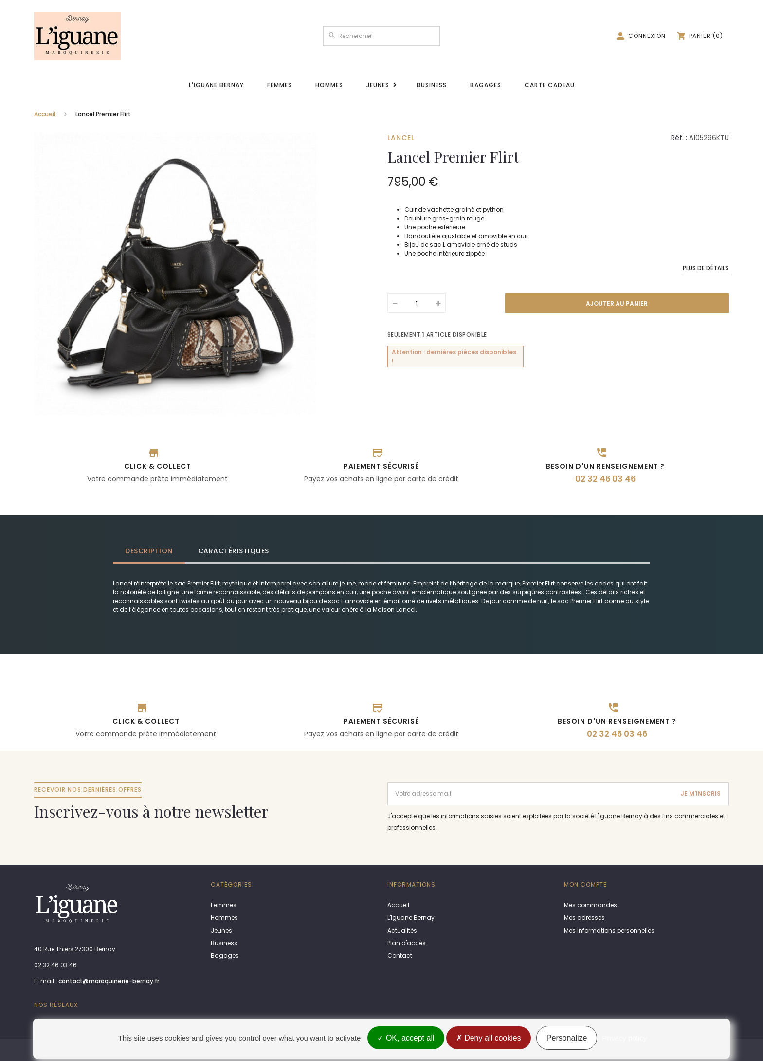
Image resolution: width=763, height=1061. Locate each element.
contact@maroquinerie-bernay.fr (108, 981)
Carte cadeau (550, 85)
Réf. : (679, 138)
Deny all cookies (488, 1038)
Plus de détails (705, 268)
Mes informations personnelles (609, 930)
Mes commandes (590, 905)
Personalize (566, 1038)
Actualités (402, 930)
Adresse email (409, 786)
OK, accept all (405, 1038)
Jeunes (377, 85)
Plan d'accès (406, 943)
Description (149, 551)
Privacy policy (624, 1038)
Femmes (279, 85)
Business (432, 85)
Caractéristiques (233, 551)
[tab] (149, 551)
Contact (399, 955)
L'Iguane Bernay (216, 85)
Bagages (485, 85)
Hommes (329, 85)
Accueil (44, 114)
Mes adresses (584, 918)
